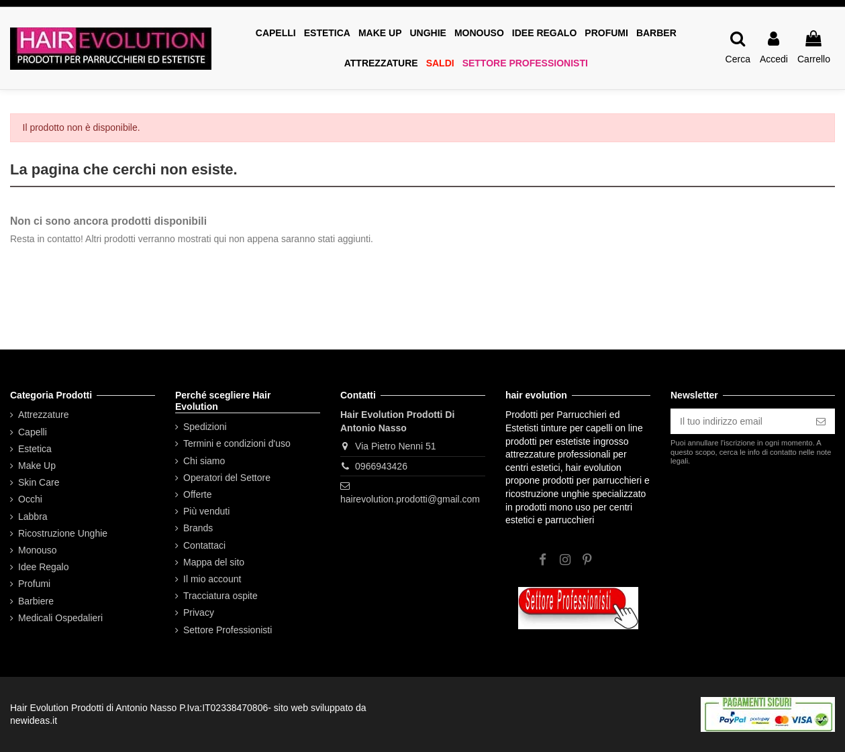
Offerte (197, 494)
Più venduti (206, 511)
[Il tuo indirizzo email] (738, 421)
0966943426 (381, 466)
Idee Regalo (43, 566)
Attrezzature (43, 414)
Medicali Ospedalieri (60, 617)
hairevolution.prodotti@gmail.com (410, 499)
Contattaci (204, 545)
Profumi (34, 583)
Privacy (198, 612)
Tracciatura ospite (220, 595)
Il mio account (212, 579)
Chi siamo (204, 460)
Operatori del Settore (226, 477)
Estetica (35, 448)
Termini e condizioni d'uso (237, 443)
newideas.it (33, 720)
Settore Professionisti (227, 630)
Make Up (37, 465)
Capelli (32, 432)
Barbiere (36, 601)
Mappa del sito (213, 562)
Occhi (30, 499)
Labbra (33, 516)
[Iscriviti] (821, 421)
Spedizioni (205, 426)
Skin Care (38, 482)
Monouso (37, 550)
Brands (198, 528)
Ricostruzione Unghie (62, 533)
